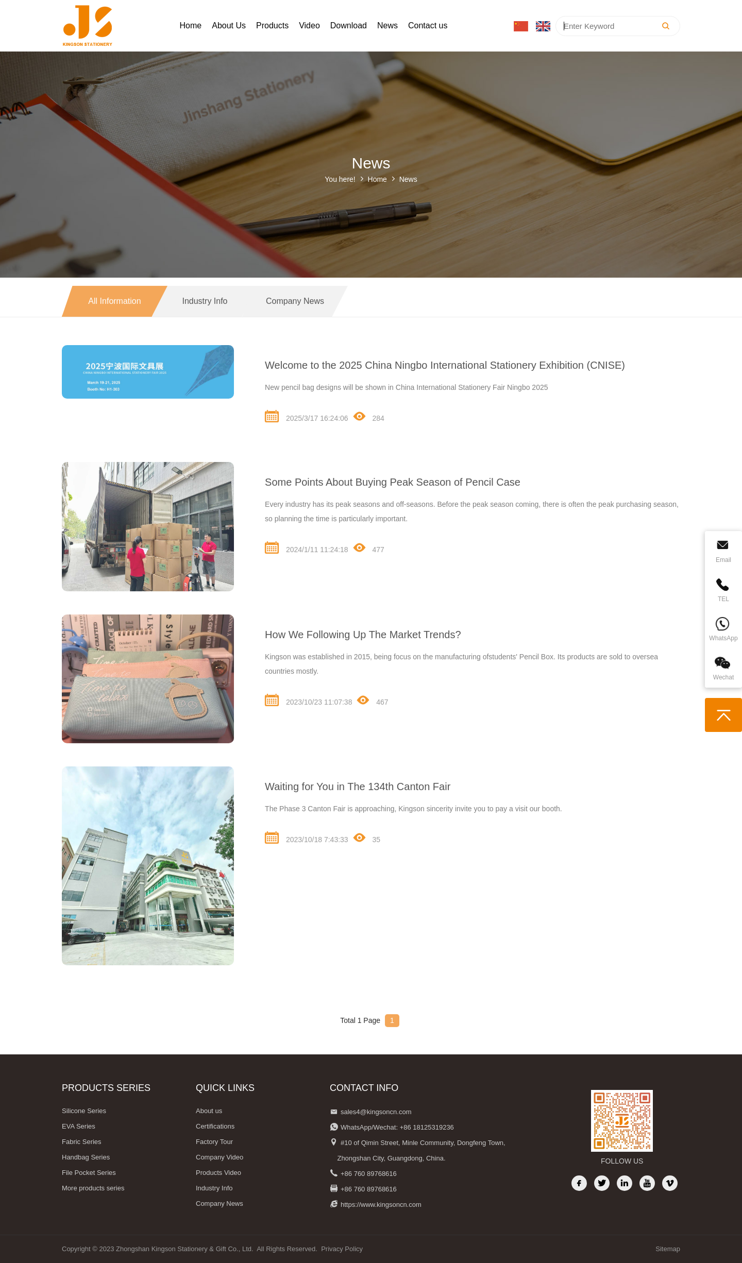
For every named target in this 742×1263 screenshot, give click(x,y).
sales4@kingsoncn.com (376, 1112)
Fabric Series (82, 1142)
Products (272, 25)
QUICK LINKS (225, 1088)
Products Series (106, 1088)
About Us (229, 25)
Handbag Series (86, 1157)
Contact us (427, 25)
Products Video (218, 1172)
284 (368, 431)
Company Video (219, 1157)
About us (209, 1111)
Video (309, 25)
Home (191, 25)
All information (114, 316)
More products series (93, 1188)
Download (348, 25)
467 (372, 715)
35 (366, 853)
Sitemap (667, 1249)
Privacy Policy (342, 1249)
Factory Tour (214, 1142)
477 (368, 563)
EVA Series (78, 1126)
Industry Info (204, 316)
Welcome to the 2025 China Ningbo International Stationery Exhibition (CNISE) (445, 380)
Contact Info (364, 1088)
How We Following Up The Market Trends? (363, 650)
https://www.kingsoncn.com (381, 1204)
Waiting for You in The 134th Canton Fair (357, 802)
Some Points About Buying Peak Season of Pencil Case (392, 497)
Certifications (215, 1126)
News (387, 25)
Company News (295, 316)
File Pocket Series (89, 1172)
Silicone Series (84, 1111)
